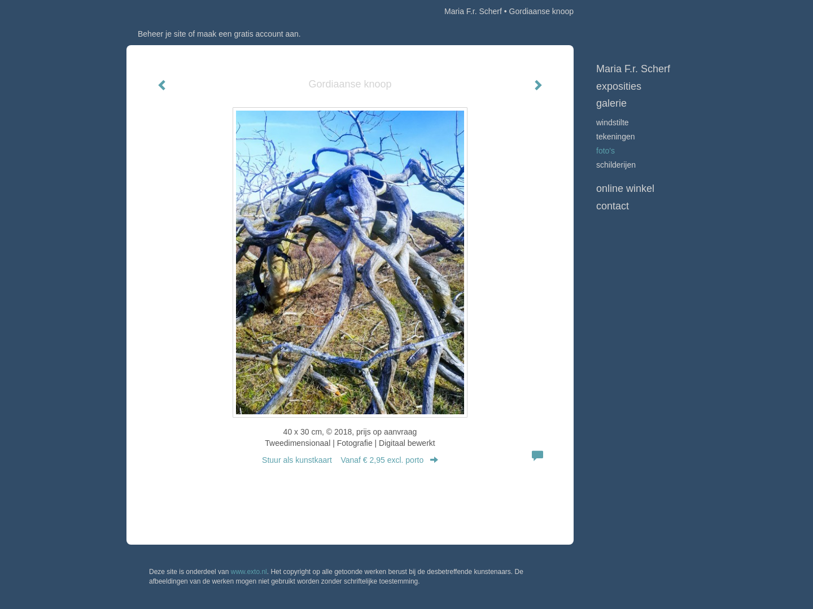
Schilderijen (616, 164)
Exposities (618, 86)
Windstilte (612, 122)
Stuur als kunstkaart (350, 460)
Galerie (611, 103)
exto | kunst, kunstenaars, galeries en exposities (158, 11)
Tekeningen (615, 136)
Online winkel (625, 188)
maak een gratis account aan (248, 33)
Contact (612, 206)
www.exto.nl (249, 572)
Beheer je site (162, 33)
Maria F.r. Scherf (473, 11)
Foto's (605, 150)
